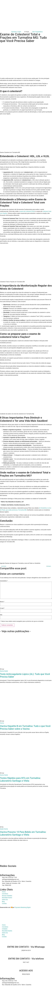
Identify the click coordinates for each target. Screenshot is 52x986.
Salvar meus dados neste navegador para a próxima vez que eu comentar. (22, 621)
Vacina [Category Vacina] (2, 723)
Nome (2, 601)
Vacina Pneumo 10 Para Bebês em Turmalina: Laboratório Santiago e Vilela (23, 833)
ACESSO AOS (26, 970)
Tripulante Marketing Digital (23, 907)
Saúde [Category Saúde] (6, 671)
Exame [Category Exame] (2, 671)
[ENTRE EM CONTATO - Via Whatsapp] (26, 942)
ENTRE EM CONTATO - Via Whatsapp (26, 947)
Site (1, 614)
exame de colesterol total (27, 211)
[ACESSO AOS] (26, 965)
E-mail (2, 608)
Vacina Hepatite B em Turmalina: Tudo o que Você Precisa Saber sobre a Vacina (25, 727)
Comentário (4, 581)
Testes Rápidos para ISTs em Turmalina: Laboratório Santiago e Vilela (20, 779)
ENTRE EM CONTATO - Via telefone (26, 958)
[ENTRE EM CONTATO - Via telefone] (26, 953)
